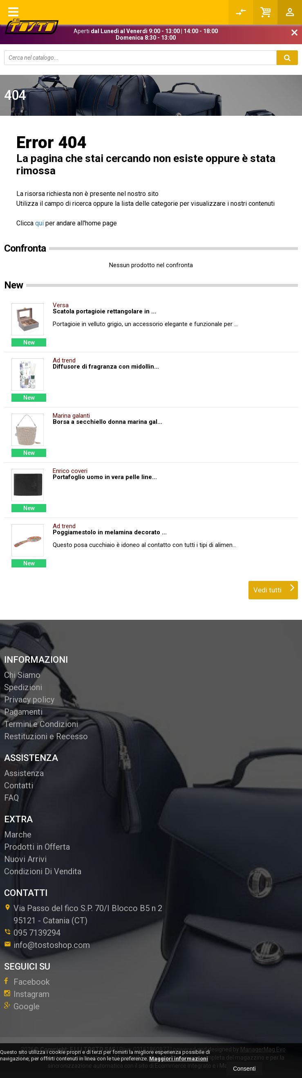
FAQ (11, 798)
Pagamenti (23, 712)
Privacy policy (29, 699)
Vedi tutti (274, 587)
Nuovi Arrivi (25, 859)
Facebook (27, 982)
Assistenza (24, 773)
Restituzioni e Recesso (46, 736)
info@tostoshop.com (47, 945)
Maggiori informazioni (178, 1058)
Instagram (26, 994)
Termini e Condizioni (41, 724)
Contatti (18, 785)
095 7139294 (36, 933)
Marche (17, 834)
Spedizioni (23, 687)
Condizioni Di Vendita (42, 871)
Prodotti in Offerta (37, 847)
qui (39, 223)
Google (22, 1006)
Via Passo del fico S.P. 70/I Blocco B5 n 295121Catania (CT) (83, 914)
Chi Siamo (22, 675)
